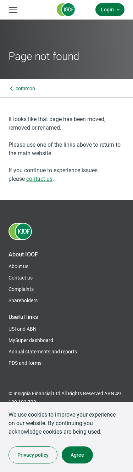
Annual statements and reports (43, 351)
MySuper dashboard (31, 340)
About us (18, 266)
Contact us (21, 277)
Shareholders (23, 300)
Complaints (21, 289)
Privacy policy (33, 454)
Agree (77, 454)
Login (107, 9)
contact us (39, 178)
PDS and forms (25, 362)
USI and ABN (23, 328)
